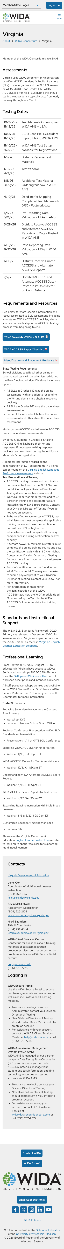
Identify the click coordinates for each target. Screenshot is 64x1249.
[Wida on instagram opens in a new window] (31, 1209)
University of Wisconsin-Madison (36, 1234)
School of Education (48, 1230)
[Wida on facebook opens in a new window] (15, 1209)
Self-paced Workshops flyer (31, 676)
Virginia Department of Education (28, 875)
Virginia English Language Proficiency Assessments (31, 471)
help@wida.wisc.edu (19, 964)
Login (51, 5)
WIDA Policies (32, 1220)
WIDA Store (31, 1163)
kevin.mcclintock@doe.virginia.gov (28, 915)
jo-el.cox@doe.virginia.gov (23, 897)
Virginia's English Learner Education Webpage (31, 643)
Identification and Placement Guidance (29, 360)
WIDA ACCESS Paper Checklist (24, 349)
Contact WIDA (32, 1153)
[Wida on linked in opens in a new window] (40, 1209)
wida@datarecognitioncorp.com (31, 1114)
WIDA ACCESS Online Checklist (24, 337)
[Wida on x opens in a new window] (23, 1209)
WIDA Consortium (26, 41)
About (6, 41)
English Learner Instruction (32, 840)
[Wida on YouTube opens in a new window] (48, 1209)
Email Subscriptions (31, 1199)
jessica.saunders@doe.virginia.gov (28, 933)
